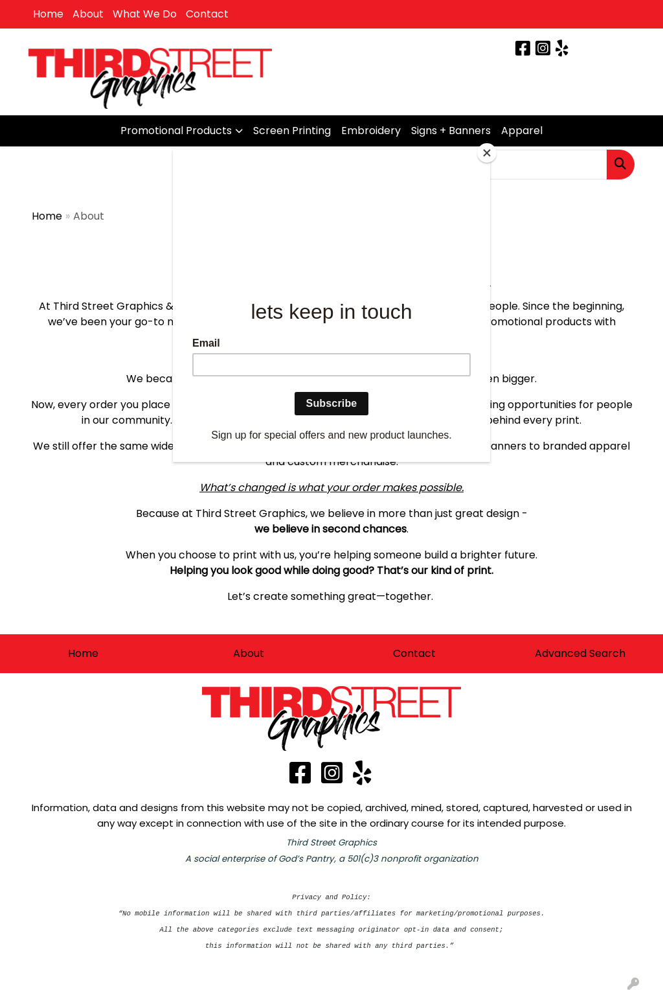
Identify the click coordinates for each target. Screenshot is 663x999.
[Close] (487, 153)
